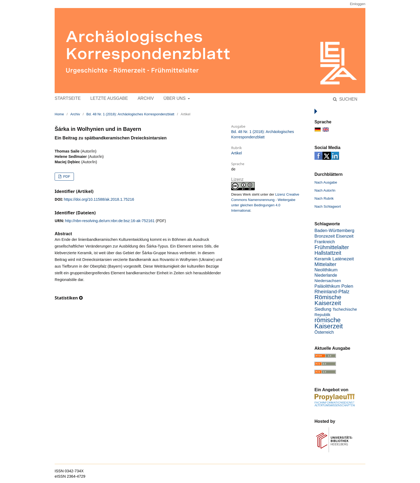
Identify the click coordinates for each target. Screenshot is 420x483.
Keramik (322, 258)
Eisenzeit (345, 236)
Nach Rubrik (324, 198)
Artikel (236, 153)
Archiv (146, 98)
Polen (347, 286)
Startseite (68, 98)
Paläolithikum (327, 286)
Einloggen (357, 4)
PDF (66, 176)
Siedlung (322, 309)
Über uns (175, 98)
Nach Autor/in (324, 190)
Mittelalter (325, 264)
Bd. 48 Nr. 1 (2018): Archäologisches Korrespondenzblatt (130, 114)
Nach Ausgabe (325, 182)
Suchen (347, 99)
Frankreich (324, 241)
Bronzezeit (324, 236)
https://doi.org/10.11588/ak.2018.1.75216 (99, 199)
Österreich (324, 332)
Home (59, 114)
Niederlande (325, 275)
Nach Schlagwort (327, 206)
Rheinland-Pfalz (331, 291)
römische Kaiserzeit (328, 323)
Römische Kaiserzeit (327, 300)
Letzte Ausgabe (109, 98)
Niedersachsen (327, 281)
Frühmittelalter (331, 247)
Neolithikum (326, 269)
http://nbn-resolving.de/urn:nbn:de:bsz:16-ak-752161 (110, 221)
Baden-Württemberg (334, 230)
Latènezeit (343, 258)
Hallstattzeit (327, 253)
